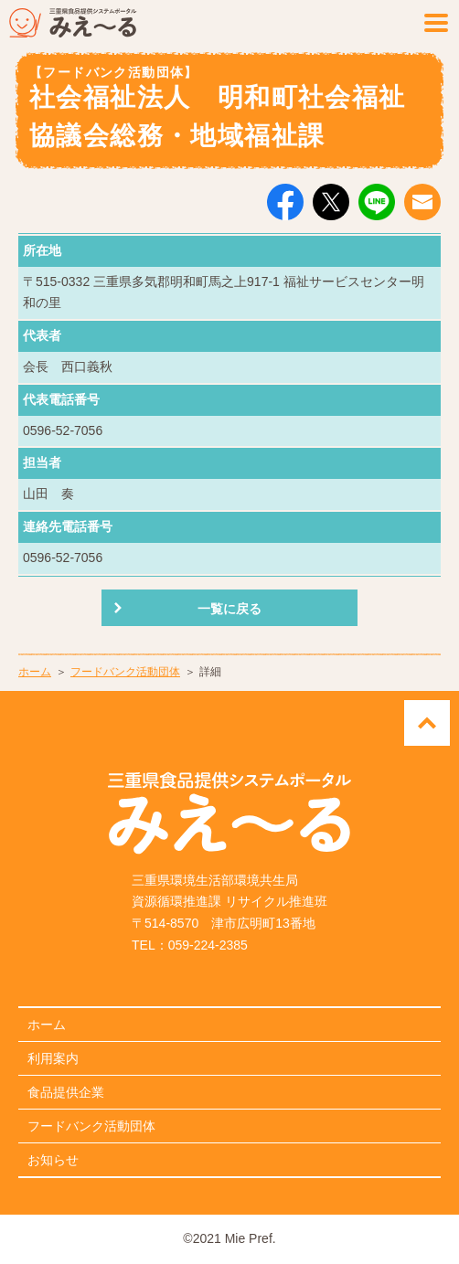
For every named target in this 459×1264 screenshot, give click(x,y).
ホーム (34, 671)
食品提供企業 (65, 1092)
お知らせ (53, 1159)
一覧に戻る (229, 608)
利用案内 (53, 1058)
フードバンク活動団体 (125, 671)
